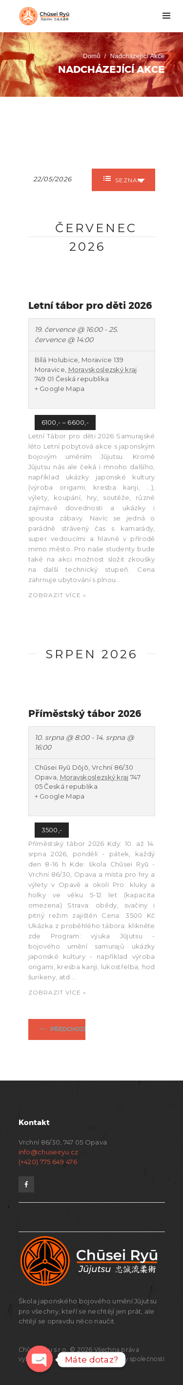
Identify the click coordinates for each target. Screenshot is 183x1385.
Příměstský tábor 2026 (84, 713)
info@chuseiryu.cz (49, 1152)
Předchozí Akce (76, 1029)
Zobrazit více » (57, 595)
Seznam (123, 179)
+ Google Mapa (60, 388)
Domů (92, 56)
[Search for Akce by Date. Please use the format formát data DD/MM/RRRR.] (57, 178)
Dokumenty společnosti (127, 1359)
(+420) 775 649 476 (48, 1162)
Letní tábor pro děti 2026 (90, 305)
